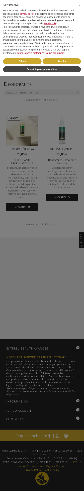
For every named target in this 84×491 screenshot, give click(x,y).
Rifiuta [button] (22, 61)
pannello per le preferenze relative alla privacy (41, 53)
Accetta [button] (61, 61)
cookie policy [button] (50, 23)
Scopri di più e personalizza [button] (42, 69)
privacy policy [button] (27, 13)
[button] (79, 5)
